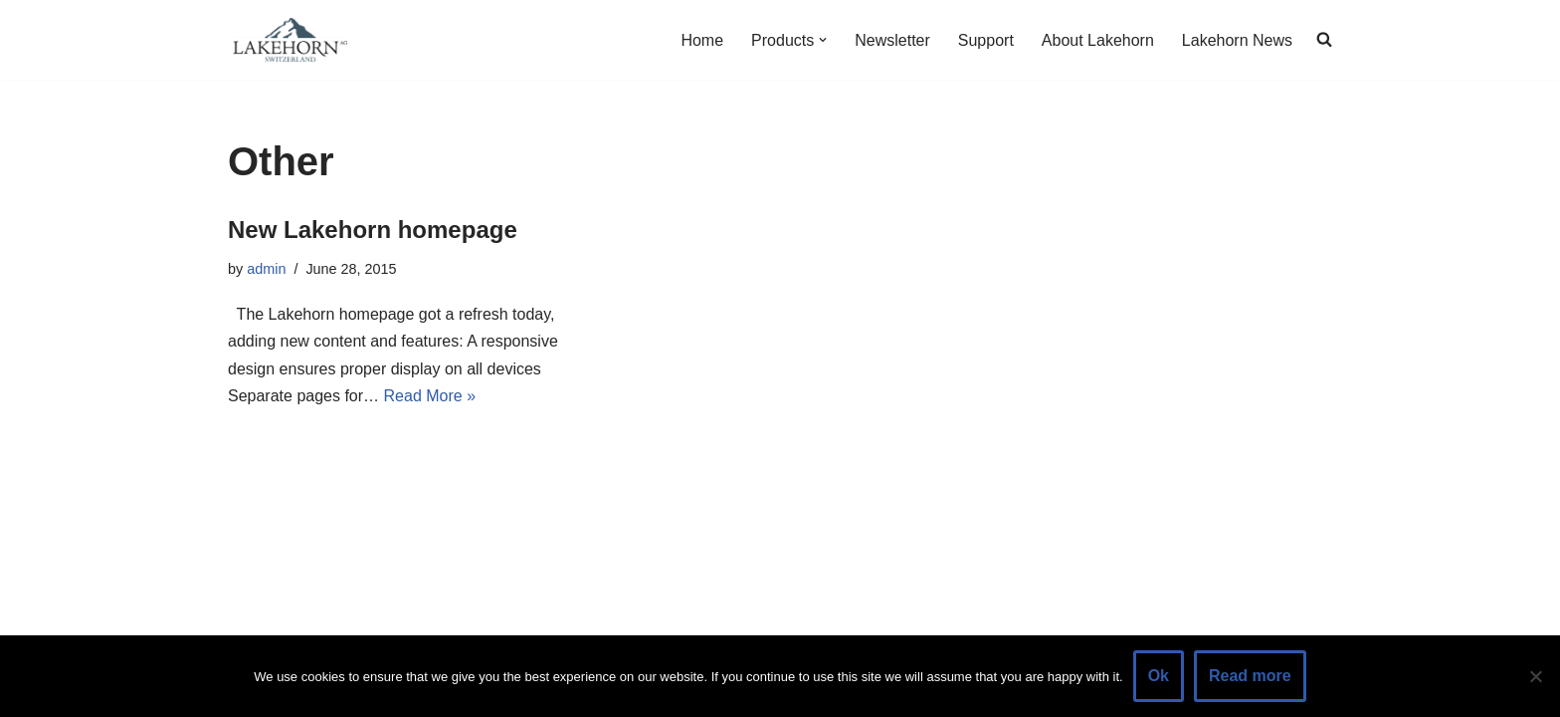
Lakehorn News (1237, 40)
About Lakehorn (1098, 40)
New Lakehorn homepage (372, 229)
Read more (1250, 675)
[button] (823, 40)
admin (266, 269)
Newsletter (892, 40)
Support (986, 40)
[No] (1535, 676)
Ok (1158, 675)
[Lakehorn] (287, 40)
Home (702, 40)
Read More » (430, 395)
